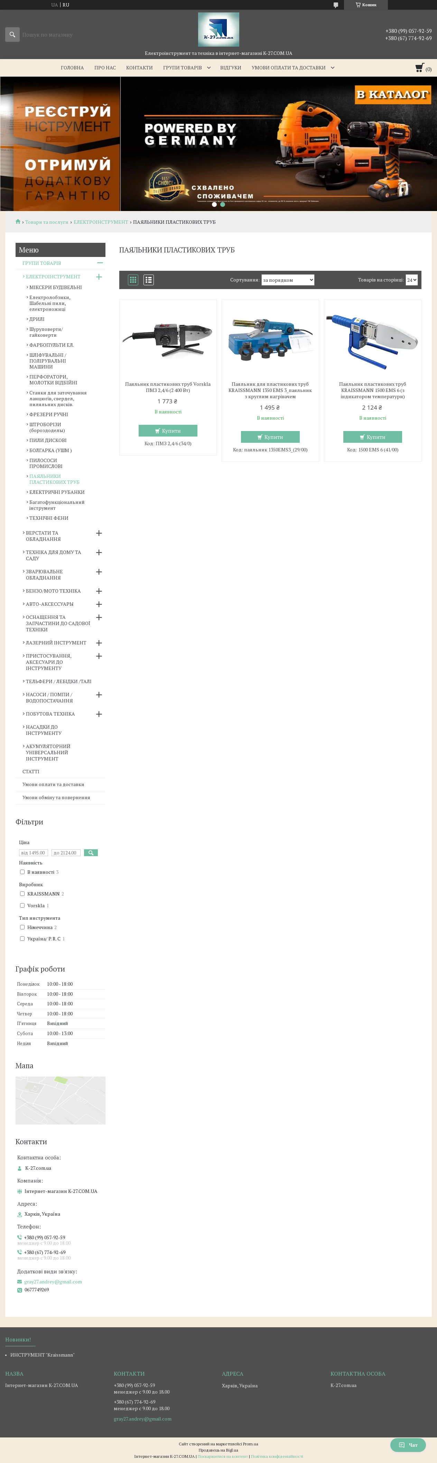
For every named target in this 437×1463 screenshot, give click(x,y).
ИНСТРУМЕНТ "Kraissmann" (42, 1354)
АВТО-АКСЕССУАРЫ (50, 604)
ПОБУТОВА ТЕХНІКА (50, 713)
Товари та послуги (46, 222)
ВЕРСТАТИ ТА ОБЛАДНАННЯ (43, 535)
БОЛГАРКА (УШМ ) (50, 450)
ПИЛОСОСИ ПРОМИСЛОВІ (46, 463)
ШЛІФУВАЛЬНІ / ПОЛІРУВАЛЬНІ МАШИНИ (47, 361)
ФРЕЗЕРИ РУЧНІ (48, 414)
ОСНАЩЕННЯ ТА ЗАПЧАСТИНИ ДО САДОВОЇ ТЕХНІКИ (58, 623)
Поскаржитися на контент (223, 1456)
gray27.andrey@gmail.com (53, 1282)
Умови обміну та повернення (56, 797)
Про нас (105, 67)
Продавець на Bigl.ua (218, 1450)
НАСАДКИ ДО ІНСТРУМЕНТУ (44, 730)
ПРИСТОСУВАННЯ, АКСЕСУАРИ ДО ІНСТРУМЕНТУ (48, 661)
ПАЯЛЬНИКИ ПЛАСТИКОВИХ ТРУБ (54, 479)
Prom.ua (250, 1443)
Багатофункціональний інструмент (57, 505)
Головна (72, 67)
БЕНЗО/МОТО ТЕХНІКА (53, 590)
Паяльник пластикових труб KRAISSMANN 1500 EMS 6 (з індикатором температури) (372, 390)
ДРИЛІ (37, 319)
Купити (171, 430)
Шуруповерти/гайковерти (46, 332)
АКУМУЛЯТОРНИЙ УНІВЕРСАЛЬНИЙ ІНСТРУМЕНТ (48, 752)
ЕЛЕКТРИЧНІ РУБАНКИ (57, 492)
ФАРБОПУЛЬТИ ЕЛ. (51, 345)
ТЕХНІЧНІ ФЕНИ (48, 518)
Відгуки (230, 67)
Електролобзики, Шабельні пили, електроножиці (49, 303)
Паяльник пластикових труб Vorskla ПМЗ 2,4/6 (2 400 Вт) (168, 387)
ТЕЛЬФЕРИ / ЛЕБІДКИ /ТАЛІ (59, 681)
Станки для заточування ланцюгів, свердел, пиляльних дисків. (58, 398)
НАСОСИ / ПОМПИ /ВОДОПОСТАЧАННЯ (49, 697)
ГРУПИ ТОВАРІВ (41, 263)
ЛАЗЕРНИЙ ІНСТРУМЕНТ (56, 642)
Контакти (139, 67)
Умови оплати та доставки (289, 67)
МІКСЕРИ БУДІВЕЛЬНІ (55, 287)
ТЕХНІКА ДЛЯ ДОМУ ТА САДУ (53, 555)
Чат (408, 1445)
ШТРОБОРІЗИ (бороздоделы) (47, 427)
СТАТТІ (30, 771)
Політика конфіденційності (277, 1456)
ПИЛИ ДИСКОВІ (48, 440)
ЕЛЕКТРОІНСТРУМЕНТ (101, 222)
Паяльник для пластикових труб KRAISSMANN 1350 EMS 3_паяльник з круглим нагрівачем (270, 390)
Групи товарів (182, 67)
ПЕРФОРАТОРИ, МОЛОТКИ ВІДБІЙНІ (53, 379)
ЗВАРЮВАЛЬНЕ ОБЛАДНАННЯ (44, 574)
